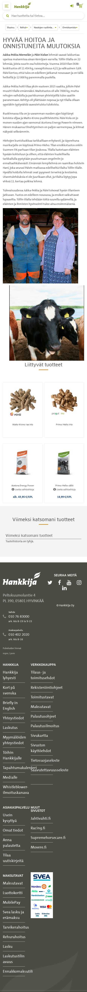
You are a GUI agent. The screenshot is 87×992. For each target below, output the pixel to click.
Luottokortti (13, 892)
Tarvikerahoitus (16, 927)
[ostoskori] (80, 6)
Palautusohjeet (43, 716)
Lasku (7, 946)
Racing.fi (38, 827)
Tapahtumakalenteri (20, 767)
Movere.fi (39, 847)
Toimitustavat (42, 697)
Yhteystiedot (13, 717)
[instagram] (80, 582)
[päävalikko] (6, 6)
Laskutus (10, 727)
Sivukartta (39, 735)
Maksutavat (41, 706)
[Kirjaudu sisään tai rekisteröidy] (72, 6)
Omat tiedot (13, 830)
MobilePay (11, 902)
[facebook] (60, 582)
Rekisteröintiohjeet (47, 687)
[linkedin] (65, 588)
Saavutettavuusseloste (49, 769)
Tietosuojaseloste (45, 760)
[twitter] (50, 582)
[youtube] (70, 582)
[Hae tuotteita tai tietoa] (43, 15)
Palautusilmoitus (45, 725)
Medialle (10, 777)
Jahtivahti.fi (41, 818)
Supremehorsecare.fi (48, 837)
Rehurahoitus (14, 936)
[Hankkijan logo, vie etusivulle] (24, 5)
